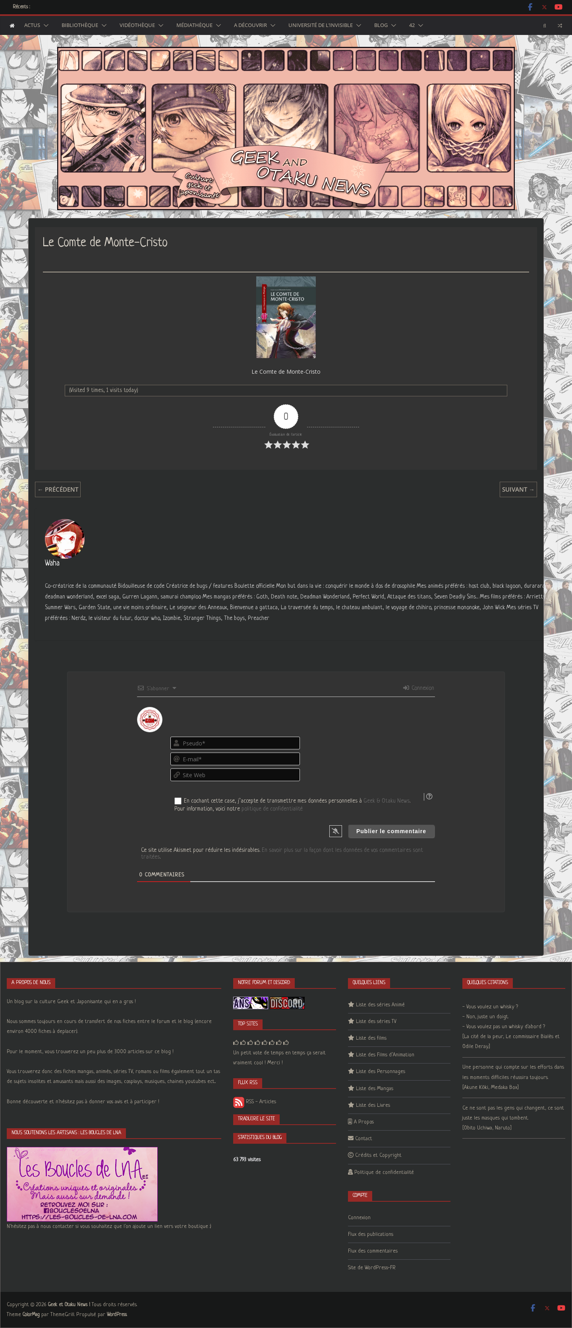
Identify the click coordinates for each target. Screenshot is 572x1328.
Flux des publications (370, 1234)
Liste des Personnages (380, 1072)
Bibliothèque (80, 25)
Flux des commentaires (373, 1251)
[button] (44, 25)
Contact (363, 1139)
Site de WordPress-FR (372, 1268)
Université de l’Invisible (320, 25)
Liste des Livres (373, 1105)
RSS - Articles (254, 1102)
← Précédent (57, 489)
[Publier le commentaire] (391, 831)
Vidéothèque (137, 25)
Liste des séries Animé (380, 1005)
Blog (381, 25)
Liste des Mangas (374, 1089)
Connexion (418, 688)
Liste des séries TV (376, 1022)
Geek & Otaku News (386, 801)
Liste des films (371, 1038)
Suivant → (518, 489)
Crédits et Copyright (378, 1155)
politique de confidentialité (272, 809)
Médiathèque (194, 25)
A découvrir (250, 25)
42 (412, 25)
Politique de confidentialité (384, 1173)
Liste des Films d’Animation (385, 1055)
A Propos (364, 1122)
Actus (32, 25)
